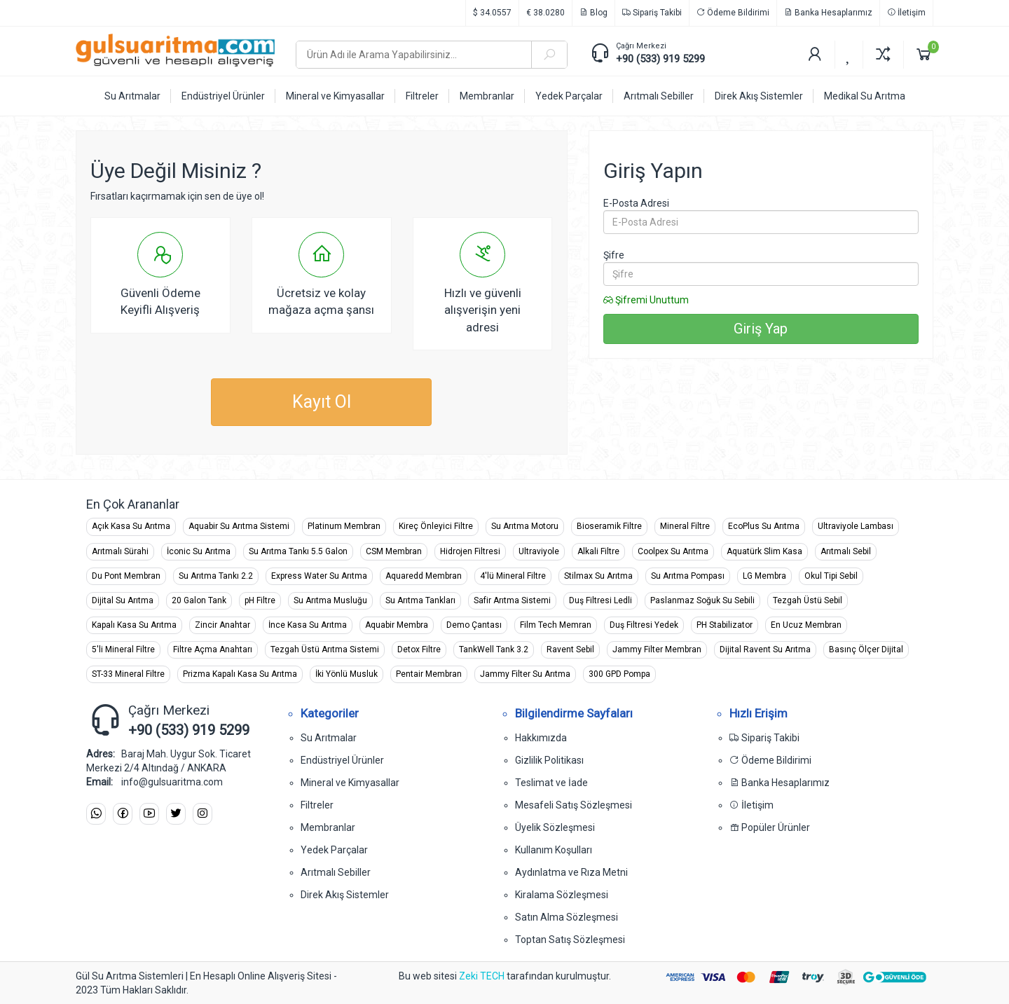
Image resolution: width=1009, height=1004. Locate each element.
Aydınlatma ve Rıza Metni (571, 872)
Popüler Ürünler (769, 827)
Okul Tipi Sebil (831, 576)
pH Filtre (260, 600)
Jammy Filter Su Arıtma (525, 674)
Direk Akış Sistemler (345, 894)
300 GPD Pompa (619, 674)
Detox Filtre (419, 649)
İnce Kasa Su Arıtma (307, 625)
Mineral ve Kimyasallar (350, 782)
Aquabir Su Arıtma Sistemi (238, 526)
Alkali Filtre (598, 551)
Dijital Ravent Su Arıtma (765, 649)
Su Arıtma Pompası (688, 576)
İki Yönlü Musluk (346, 674)
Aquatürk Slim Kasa (764, 551)
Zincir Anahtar (222, 625)
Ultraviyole (539, 551)
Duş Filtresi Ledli (600, 600)
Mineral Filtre (685, 526)
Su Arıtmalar (329, 737)
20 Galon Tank (199, 600)
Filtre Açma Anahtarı (212, 649)
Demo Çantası (474, 625)
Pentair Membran (429, 674)
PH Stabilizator (724, 625)
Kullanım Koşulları (553, 849)
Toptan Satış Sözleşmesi (570, 939)
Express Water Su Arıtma (319, 576)
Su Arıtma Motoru (524, 526)
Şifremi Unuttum (646, 299)
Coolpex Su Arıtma (673, 551)
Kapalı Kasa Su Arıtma (134, 625)
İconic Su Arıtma (199, 551)
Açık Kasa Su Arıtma (131, 526)
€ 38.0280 (545, 13)
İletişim (906, 13)
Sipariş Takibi (652, 13)
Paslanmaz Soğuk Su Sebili (702, 600)
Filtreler (317, 805)
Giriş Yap (761, 328)
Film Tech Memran (555, 625)
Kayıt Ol (321, 402)
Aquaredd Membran (423, 576)
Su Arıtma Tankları (420, 600)
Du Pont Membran (126, 576)
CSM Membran (394, 551)
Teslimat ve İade (551, 782)
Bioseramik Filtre (609, 526)
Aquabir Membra (396, 625)
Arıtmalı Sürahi (120, 551)
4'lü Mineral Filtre (513, 576)
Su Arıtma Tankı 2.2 (216, 576)
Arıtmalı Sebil (846, 551)
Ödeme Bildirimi (732, 13)
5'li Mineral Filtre (123, 649)
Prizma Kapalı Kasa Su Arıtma (240, 674)
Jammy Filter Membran (656, 649)
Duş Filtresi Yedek (644, 625)
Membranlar (328, 827)
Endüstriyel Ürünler (342, 760)
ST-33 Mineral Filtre (128, 674)
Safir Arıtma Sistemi (512, 600)
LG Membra (764, 576)
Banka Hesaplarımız (828, 13)
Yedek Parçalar (334, 849)
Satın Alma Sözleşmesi (566, 917)
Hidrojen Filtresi (470, 551)
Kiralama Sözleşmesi (561, 894)
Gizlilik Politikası (549, 760)
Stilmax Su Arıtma (598, 576)
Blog (593, 13)
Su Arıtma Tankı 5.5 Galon (298, 551)
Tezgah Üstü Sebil (807, 600)
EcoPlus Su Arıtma (763, 526)
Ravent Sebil (570, 649)
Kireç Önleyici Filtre (436, 526)
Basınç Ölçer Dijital (866, 649)
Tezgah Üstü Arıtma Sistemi (324, 649)
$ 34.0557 (492, 13)
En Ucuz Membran (806, 625)
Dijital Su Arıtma (122, 600)
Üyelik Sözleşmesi (555, 827)
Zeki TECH (481, 976)
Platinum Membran (344, 526)
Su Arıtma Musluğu (330, 600)
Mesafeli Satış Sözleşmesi (573, 805)
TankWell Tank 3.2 (493, 649)
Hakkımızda (541, 737)
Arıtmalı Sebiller (336, 872)
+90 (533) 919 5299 (660, 59)
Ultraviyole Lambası (855, 526)
